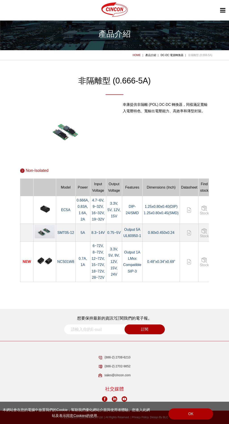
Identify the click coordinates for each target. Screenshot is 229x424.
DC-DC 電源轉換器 (172, 55)
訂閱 (144, 329)
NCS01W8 (65, 262)
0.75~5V (114, 233)
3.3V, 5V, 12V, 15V (114, 210)
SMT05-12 (65, 233)
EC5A (65, 210)
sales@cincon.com (114, 375)
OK (190, 414)
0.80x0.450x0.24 (161, 233)
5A (83, 233)
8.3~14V (98, 233)
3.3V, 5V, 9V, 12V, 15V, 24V (114, 261)
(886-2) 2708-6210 (115, 357)
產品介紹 (150, 55)
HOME (137, 55)
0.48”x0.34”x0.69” (161, 262)
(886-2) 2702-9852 (115, 366)
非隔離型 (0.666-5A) (200, 55)
